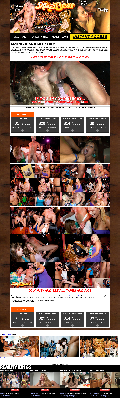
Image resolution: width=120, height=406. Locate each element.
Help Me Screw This (97, 370)
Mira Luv (2, 393)
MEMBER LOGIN (60, 37)
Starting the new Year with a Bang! (50, 358)
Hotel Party (3, 358)
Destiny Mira (64, 393)
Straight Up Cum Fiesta (38, 370)
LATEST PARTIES (40, 37)
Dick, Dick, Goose (85, 358)
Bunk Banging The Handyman (70, 370)
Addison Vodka (34, 393)
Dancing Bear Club (75, 296)
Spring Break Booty (7, 370)
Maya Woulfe (94, 393)
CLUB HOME (20, 37)
